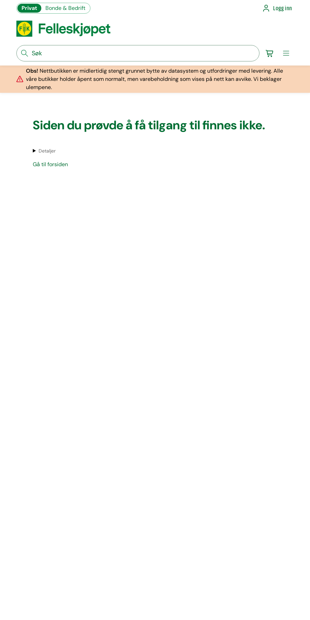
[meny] (286, 53)
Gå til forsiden (50, 164)
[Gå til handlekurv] (269, 53)
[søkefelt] (137, 53)
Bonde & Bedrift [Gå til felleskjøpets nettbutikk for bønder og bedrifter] (65, 8)
